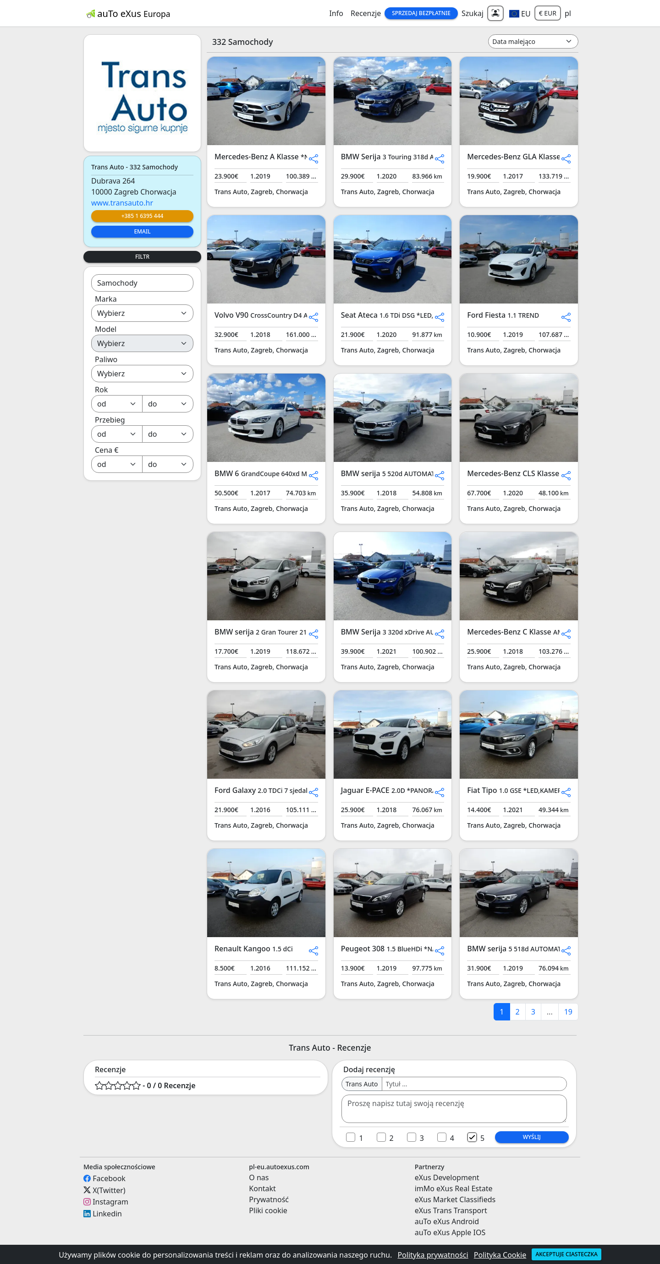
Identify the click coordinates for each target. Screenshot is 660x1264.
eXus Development (447, 1177)
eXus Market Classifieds (455, 1199)
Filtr (142, 256)
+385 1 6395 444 (142, 216)
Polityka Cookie (500, 1255)
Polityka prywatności (432, 1255)
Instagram (110, 1202)
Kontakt (262, 1188)
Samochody (117, 283)
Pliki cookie (268, 1210)
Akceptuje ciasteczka (566, 1254)
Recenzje (366, 13)
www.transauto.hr (122, 203)
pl (568, 13)
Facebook (109, 1178)
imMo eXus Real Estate (454, 1188)
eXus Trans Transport (451, 1210)
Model (105, 329)
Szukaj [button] (473, 13)
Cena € (106, 450)
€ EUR (547, 13)
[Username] (474, 1084)
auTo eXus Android (447, 1221)
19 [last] (568, 1012)
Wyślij (532, 1137)
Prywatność (269, 1199)
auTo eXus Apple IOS (450, 1232)
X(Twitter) (109, 1190)
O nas (259, 1177)
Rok (101, 390)
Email (142, 231)
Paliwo (106, 359)
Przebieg (110, 420)
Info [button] (336, 13)
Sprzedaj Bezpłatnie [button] (421, 13)
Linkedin (107, 1214)
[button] (520, 13)
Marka (106, 299)
